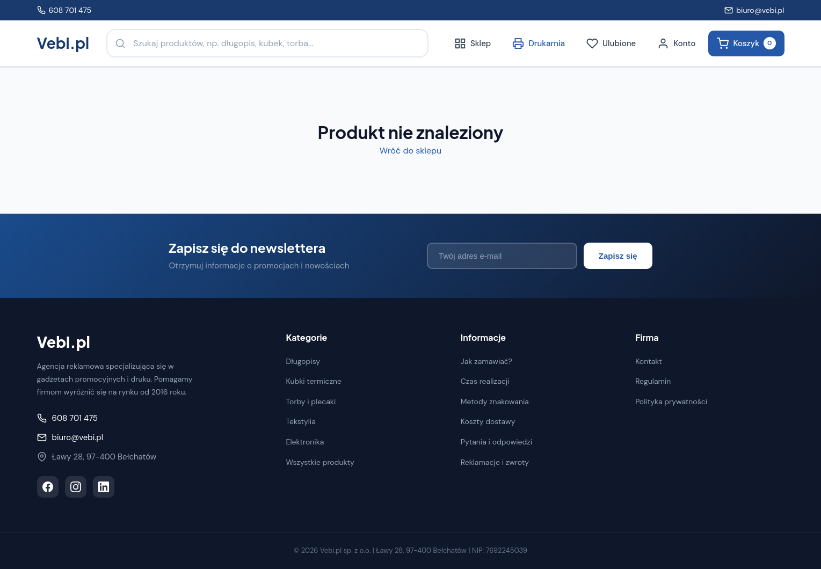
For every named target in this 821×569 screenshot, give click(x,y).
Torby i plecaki (311, 401)
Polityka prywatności (671, 401)
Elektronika (305, 442)
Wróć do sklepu (410, 150)
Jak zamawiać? (486, 361)
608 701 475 (64, 10)
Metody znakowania (495, 401)
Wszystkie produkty (320, 462)
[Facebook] (48, 487)
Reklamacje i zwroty (495, 462)
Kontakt (648, 361)
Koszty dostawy (488, 421)
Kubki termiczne (314, 381)
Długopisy (303, 361)
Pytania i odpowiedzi (496, 442)
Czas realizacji (485, 381)
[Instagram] (75, 487)
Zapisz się (618, 255)
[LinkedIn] (103, 487)
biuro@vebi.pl (754, 10)
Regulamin (653, 381)
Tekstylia (301, 421)
